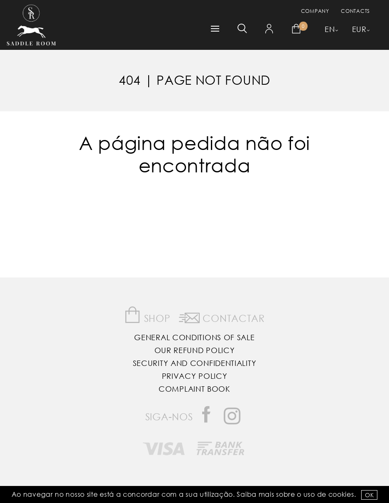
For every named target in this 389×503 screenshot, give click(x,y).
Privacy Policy (195, 375)
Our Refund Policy (194, 350)
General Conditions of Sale (194, 337)
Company (315, 11)
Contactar (222, 316)
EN (330, 29)
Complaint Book (194, 388)
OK (369, 495)
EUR (359, 29)
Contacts (355, 11)
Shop (147, 315)
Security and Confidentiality (195, 363)
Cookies (341, 494)
